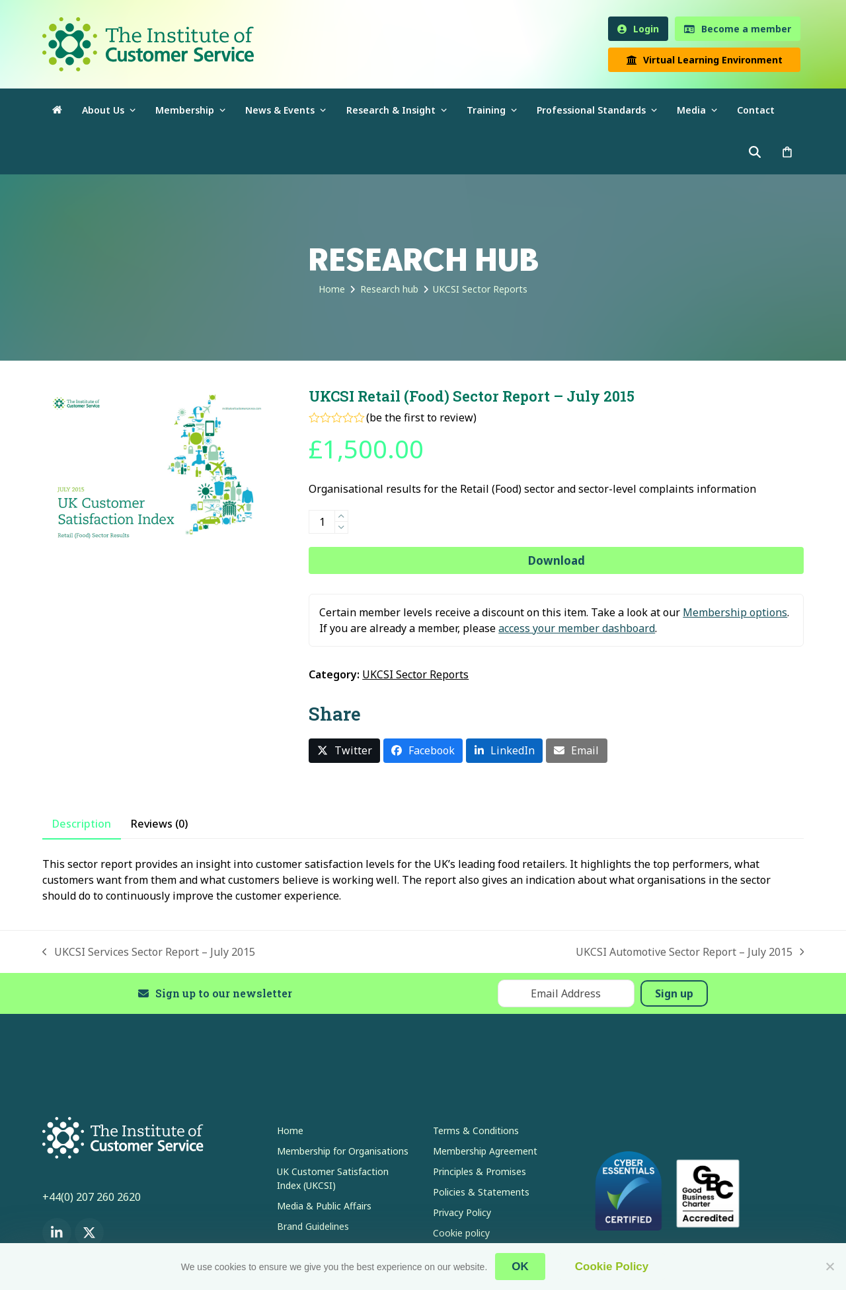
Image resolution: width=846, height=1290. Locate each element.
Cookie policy (461, 1233)
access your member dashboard (576, 628)
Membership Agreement (485, 1151)
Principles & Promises (479, 1171)
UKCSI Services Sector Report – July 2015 (148, 952)
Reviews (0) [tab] (159, 823)
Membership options (735, 612)
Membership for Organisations (342, 1151)
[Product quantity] (322, 522)
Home (290, 1130)
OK (520, 1266)
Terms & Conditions (476, 1130)
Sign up (674, 993)
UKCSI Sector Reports (415, 674)
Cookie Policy (611, 1266)
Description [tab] (81, 823)
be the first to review (421, 417)
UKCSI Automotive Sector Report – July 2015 (690, 952)
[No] (829, 1266)
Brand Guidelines (313, 1226)
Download (556, 560)
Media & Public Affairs (324, 1206)
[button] (787, 152)
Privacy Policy (462, 1212)
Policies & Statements (481, 1192)
